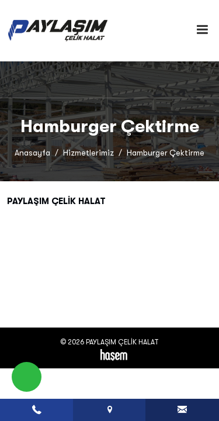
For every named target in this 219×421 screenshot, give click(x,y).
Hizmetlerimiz (88, 153)
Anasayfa (32, 153)
